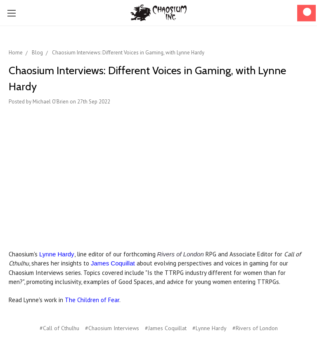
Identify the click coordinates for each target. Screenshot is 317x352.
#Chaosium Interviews (112, 328)
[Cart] (306, 13)
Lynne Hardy (56, 254)
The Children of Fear (92, 300)
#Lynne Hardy (209, 328)
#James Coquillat (166, 328)
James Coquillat (113, 263)
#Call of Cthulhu (59, 328)
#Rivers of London (255, 328)
